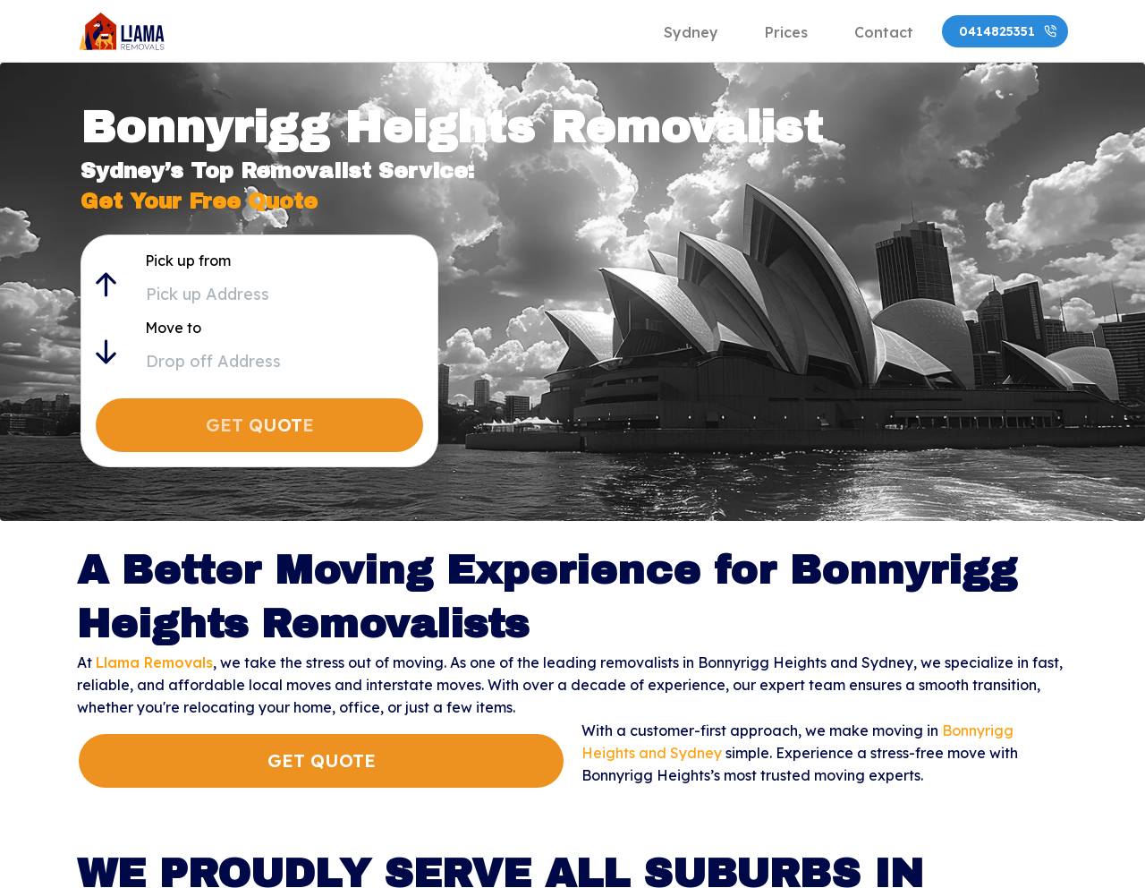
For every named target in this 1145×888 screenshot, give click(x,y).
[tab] (691, 31)
